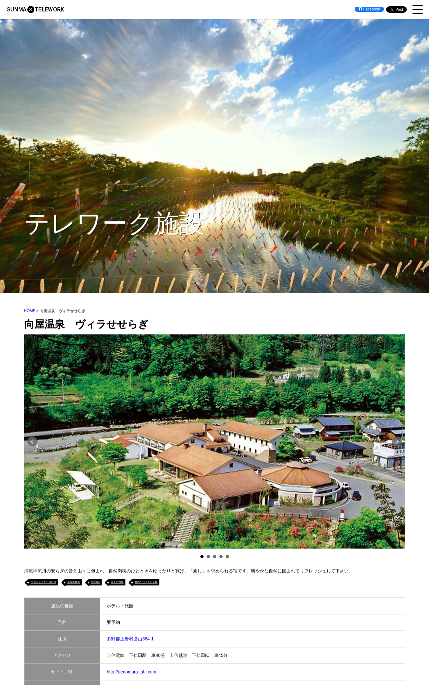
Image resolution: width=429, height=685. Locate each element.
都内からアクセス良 (146, 583)
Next (397, 442)
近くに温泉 (117, 583)
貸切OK (95, 583)
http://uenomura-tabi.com (131, 672)
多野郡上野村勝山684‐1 (130, 639)
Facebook (369, 9)
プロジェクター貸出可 (43, 583)
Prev (32, 442)
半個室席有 (73, 583)
